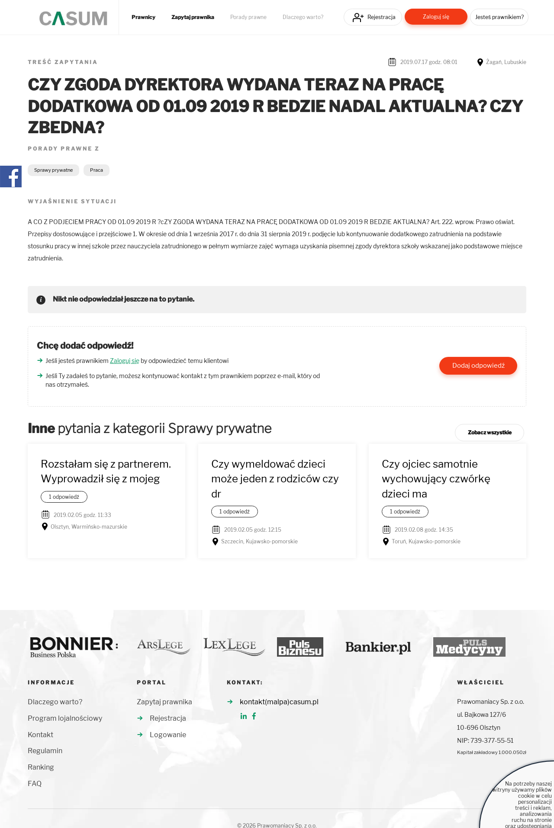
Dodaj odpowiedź (478, 365)
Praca (96, 170)
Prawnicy (143, 17)
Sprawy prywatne (53, 170)
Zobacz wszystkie (490, 432)
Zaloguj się (436, 16)
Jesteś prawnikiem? (499, 17)
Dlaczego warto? (303, 17)
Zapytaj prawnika (192, 17)
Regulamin (45, 751)
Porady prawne (248, 17)
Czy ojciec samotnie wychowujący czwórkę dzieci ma (436, 479)
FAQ (35, 784)
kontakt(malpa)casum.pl (279, 702)
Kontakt (40, 735)
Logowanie (168, 735)
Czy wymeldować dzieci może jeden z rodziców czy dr (275, 479)
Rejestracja (381, 17)
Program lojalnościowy (65, 718)
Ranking (41, 767)
